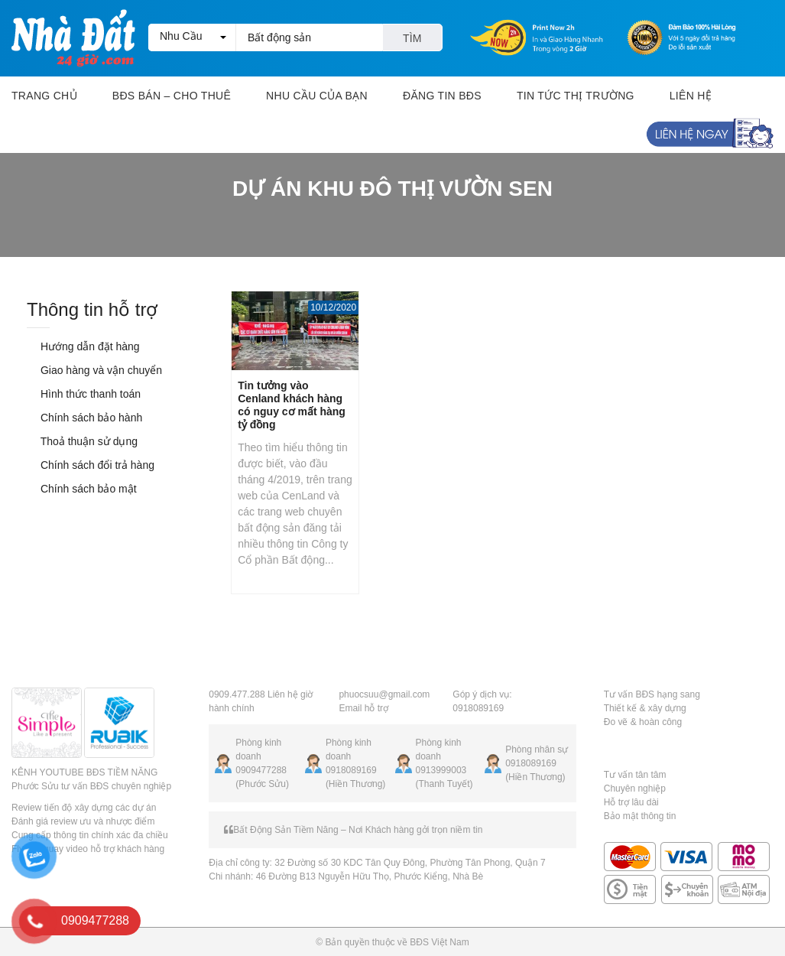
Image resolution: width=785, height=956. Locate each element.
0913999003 (441, 770)
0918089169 (351, 770)
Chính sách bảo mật (82, 489)
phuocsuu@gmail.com (384, 694)
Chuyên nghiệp (635, 788)
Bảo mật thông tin (640, 816)
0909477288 (261, 770)
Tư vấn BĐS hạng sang (652, 694)
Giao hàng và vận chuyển (94, 370)
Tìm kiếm (412, 41)
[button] (191, 37)
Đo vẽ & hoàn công (643, 722)
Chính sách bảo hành (84, 417)
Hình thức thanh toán (84, 394)
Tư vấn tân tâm (635, 774)
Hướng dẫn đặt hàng (83, 346)
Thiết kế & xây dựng (645, 708)
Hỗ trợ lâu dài (631, 802)
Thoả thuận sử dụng (82, 441)
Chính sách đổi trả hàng (90, 465)
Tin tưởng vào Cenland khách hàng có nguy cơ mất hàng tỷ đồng (291, 404)
